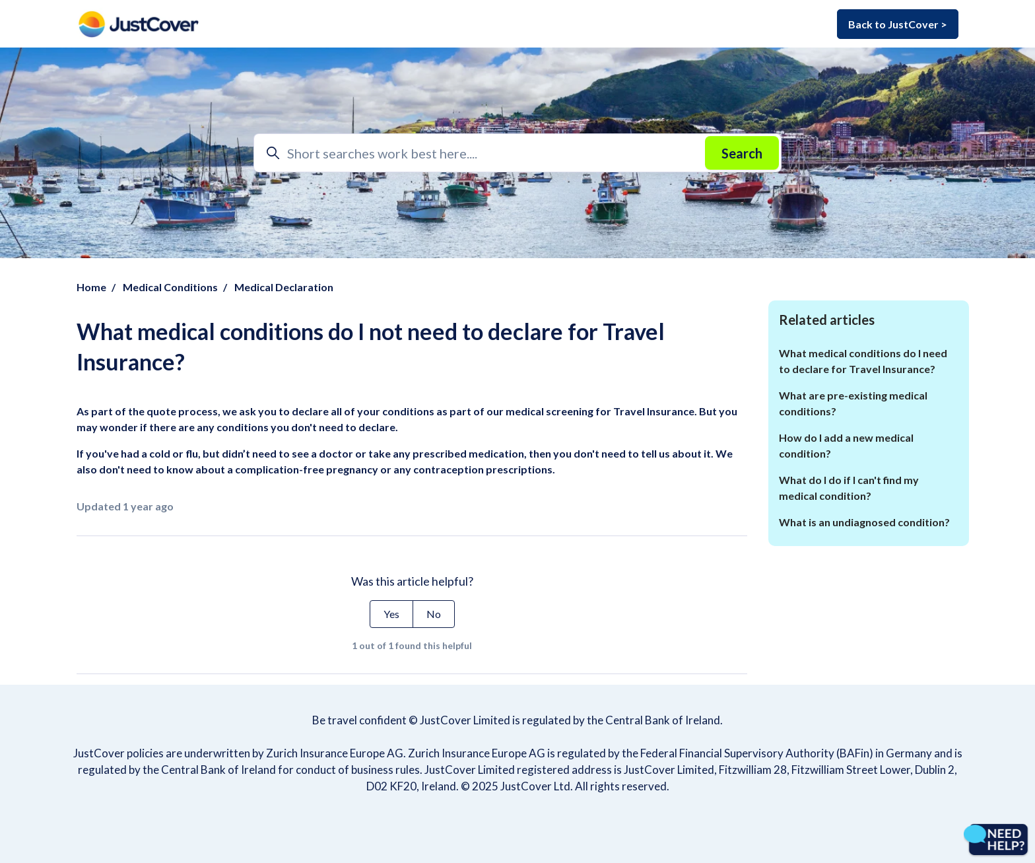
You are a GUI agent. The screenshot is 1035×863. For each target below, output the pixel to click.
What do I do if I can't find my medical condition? (849, 487)
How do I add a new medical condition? (846, 445)
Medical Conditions (170, 287)
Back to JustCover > (897, 24)
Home (91, 287)
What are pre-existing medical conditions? (853, 403)
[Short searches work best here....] (517, 152)
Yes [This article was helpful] (391, 613)
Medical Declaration (283, 287)
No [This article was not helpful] (433, 613)
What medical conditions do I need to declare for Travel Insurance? (863, 361)
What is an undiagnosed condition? (864, 522)
